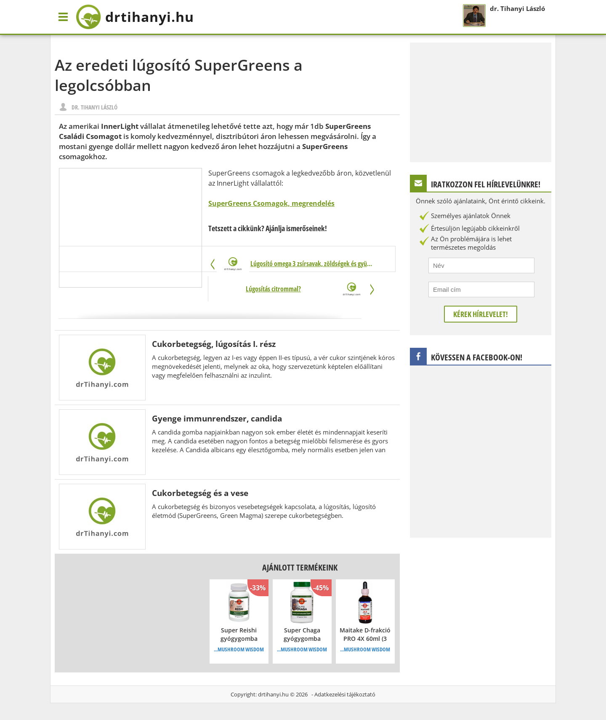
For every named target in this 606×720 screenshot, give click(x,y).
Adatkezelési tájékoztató (344, 694)
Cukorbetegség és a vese (200, 493)
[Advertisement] (130, 228)
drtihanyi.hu (273, 694)
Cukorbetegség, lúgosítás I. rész (214, 344)
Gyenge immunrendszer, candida (217, 418)
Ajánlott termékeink (300, 567)
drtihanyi (135, 16)
